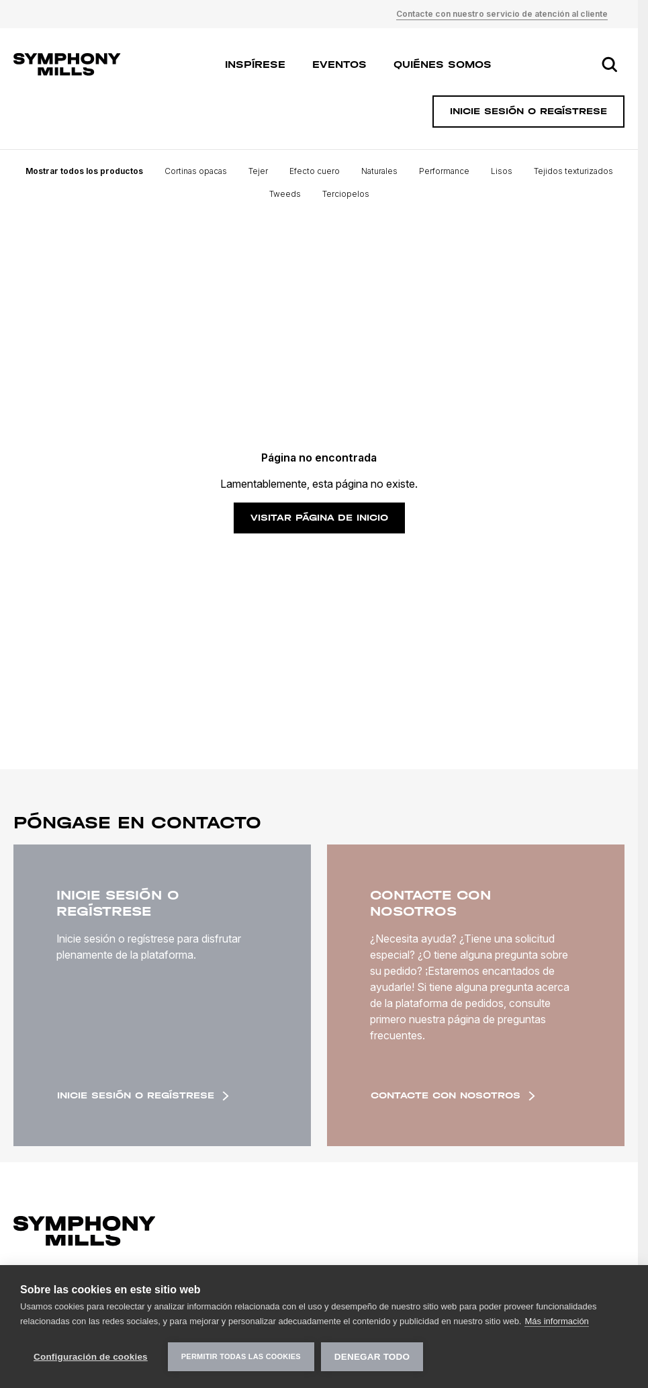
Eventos (339, 64)
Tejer (258, 171)
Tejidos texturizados (573, 171)
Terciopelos (345, 194)
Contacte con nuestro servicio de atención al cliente (502, 14)
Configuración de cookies (91, 1357)
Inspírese (255, 64)
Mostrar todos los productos (84, 171)
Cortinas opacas (196, 171)
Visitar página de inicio (319, 517)
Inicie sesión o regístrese (143, 1095)
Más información (556, 1321)
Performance (444, 171)
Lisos (501, 171)
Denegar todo (372, 1357)
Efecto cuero (314, 171)
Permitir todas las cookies (241, 1356)
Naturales (379, 171)
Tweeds (285, 194)
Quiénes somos (443, 64)
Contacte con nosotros (453, 1095)
